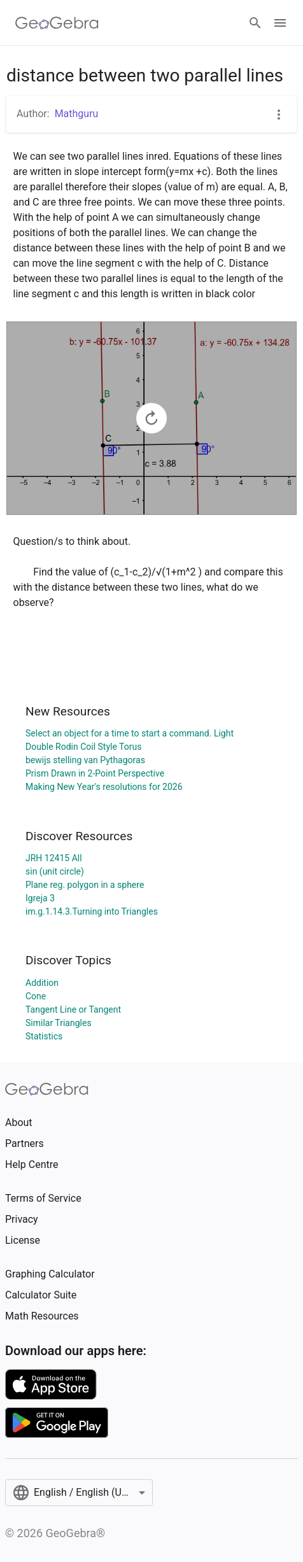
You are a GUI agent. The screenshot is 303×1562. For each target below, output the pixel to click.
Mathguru (77, 114)
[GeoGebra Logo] (57, 23)
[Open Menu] (280, 23)
